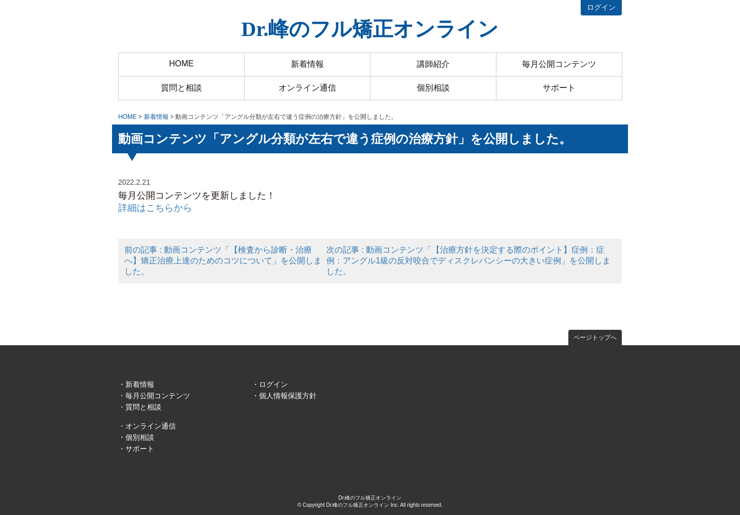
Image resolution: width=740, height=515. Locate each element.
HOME (181, 63)
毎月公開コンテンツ (559, 64)
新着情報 (307, 64)
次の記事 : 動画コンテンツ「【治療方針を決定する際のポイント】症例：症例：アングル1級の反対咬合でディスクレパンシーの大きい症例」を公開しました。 (468, 260)
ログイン (601, 7)
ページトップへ (595, 337)
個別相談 (433, 87)
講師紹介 (433, 64)
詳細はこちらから (155, 208)
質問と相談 (181, 87)
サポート (559, 87)
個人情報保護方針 (288, 396)
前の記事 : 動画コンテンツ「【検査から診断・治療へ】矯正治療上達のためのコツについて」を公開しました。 (223, 260)
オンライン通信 (307, 87)
